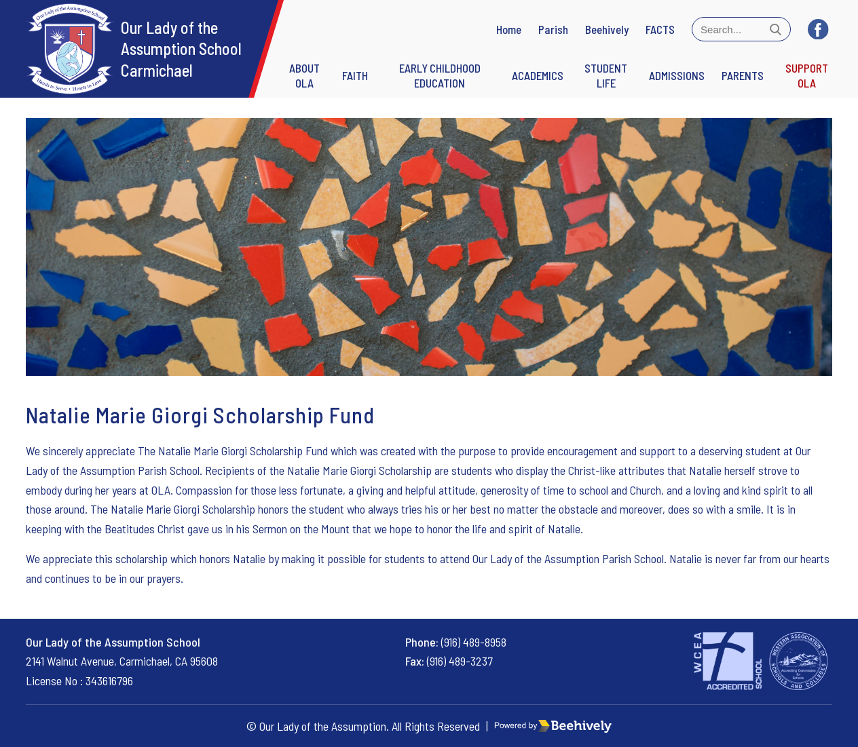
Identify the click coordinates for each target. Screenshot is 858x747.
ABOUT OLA (304, 75)
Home (508, 29)
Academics (537, 75)
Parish (553, 29)
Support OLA (806, 75)
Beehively (607, 29)
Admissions (677, 75)
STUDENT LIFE (605, 75)
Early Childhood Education (440, 75)
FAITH (355, 75)
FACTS (660, 29)
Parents (743, 75)
